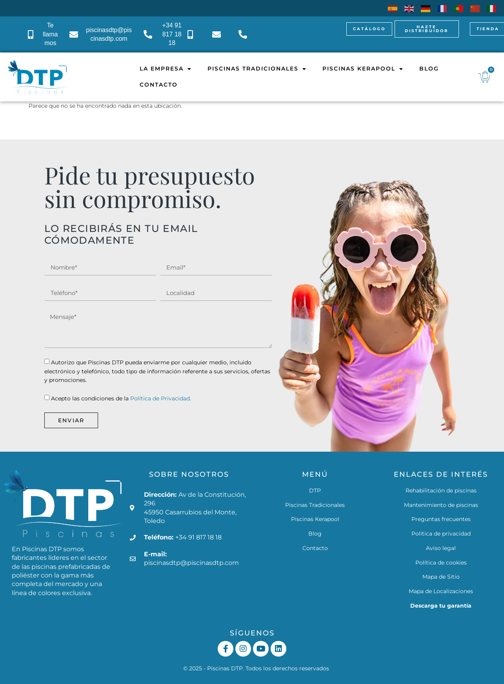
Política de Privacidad (160, 398)
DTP (315, 490)
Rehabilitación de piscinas (441, 490)
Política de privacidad (441, 533)
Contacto (159, 84)
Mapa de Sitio (441, 576)
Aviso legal (441, 548)
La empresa (166, 69)
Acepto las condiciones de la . (121, 398)
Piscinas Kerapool (363, 69)
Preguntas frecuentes (441, 519)
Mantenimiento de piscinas (441, 504)
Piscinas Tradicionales (257, 69)
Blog (429, 68)
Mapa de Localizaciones (441, 591)
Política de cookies (441, 562)
